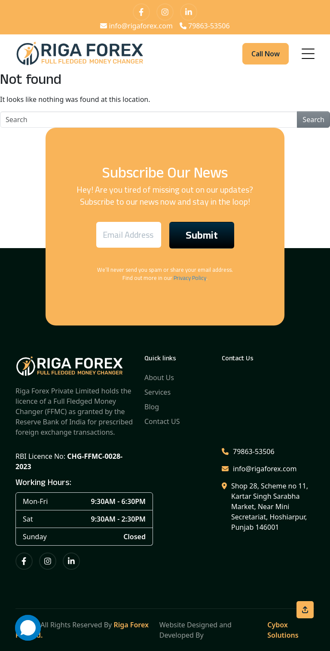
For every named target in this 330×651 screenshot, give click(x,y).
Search (313, 119)
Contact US (162, 421)
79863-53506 (205, 26)
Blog (151, 406)
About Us (159, 377)
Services (157, 392)
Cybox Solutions (282, 630)
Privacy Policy (190, 278)
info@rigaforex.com (136, 26)
